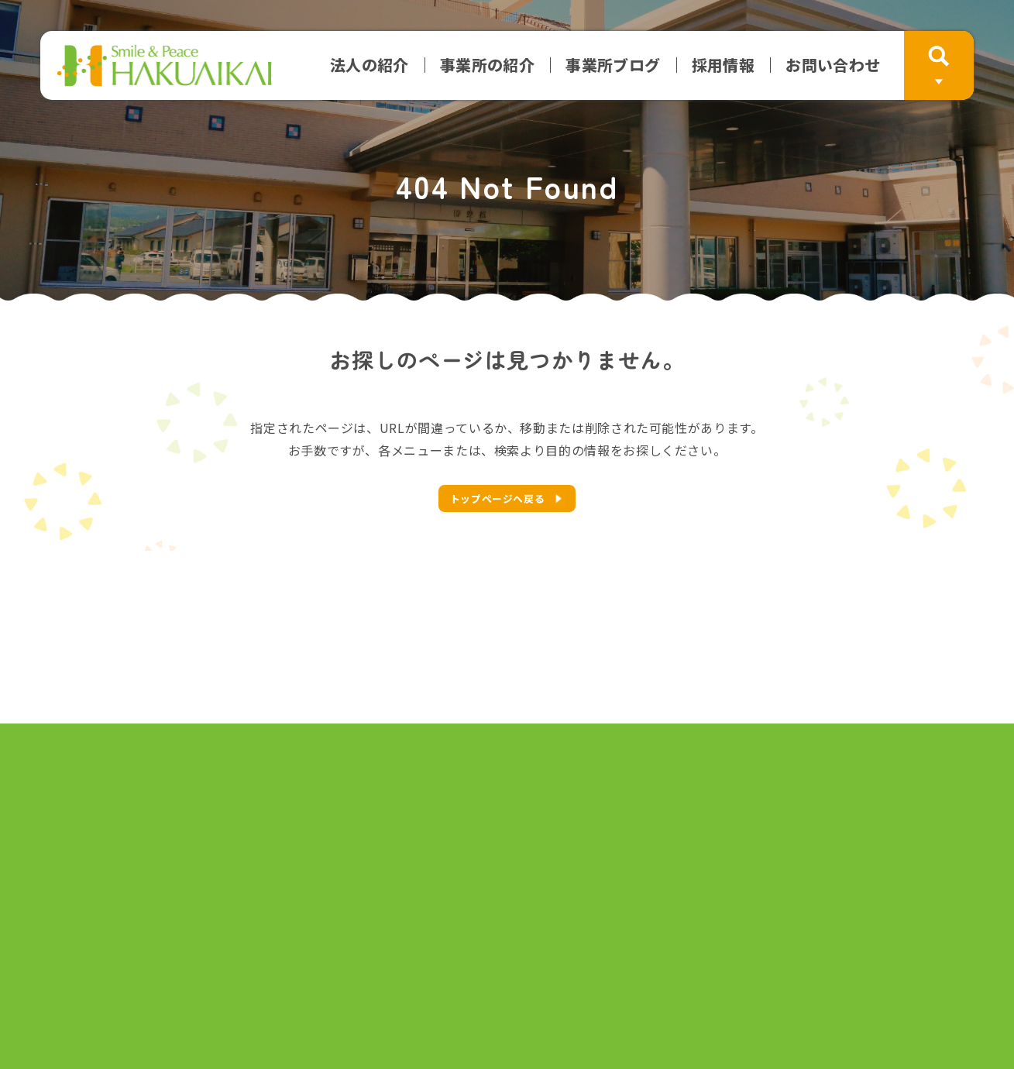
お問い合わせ (832, 65)
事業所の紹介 (487, 65)
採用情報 (723, 65)
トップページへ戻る (497, 498)
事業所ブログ (612, 65)
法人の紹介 (369, 65)
